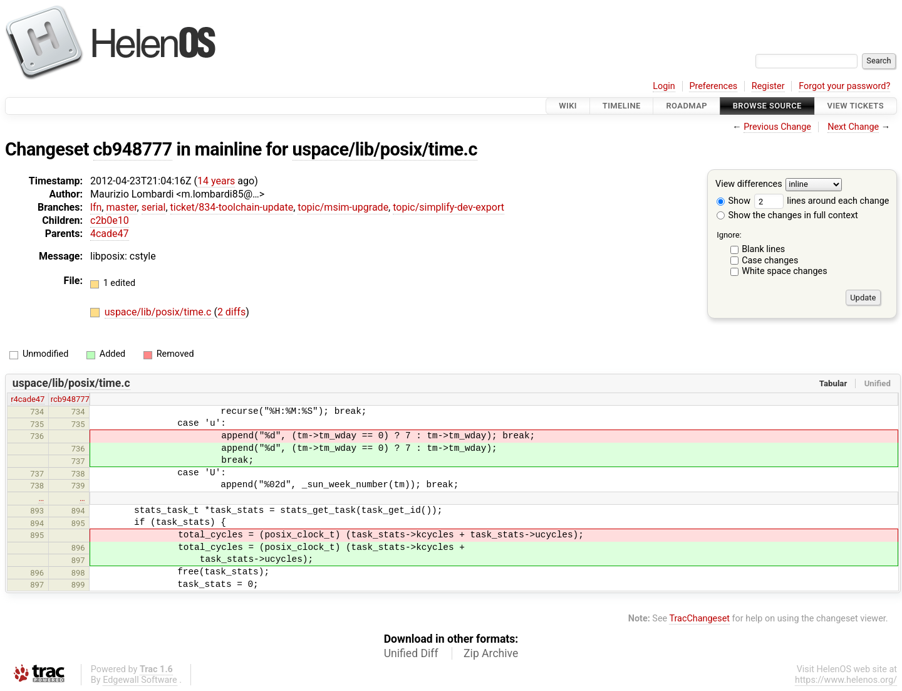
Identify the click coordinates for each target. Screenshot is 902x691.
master (121, 207)
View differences (748, 184)
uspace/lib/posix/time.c (385, 149)
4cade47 (109, 234)
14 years (216, 181)
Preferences (713, 86)
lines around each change (821, 201)
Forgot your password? (844, 86)
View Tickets (855, 105)
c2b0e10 (109, 220)
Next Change (853, 127)
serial (154, 207)
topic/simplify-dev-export (448, 207)
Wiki (568, 105)
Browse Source (767, 105)
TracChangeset (699, 618)
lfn (95, 207)
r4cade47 (27, 399)
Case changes (770, 260)
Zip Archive (491, 653)
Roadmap (686, 105)
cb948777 (132, 149)
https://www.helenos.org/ (846, 680)
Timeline (622, 105)
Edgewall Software (140, 680)
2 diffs (231, 312)
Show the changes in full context (787, 215)
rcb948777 (70, 399)
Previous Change (777, 127)
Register (768, 86)
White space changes (784, 271)
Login (664, 86)
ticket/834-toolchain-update (232, 207)
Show (733, 201)
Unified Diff (411, 653)
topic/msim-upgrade (343, 207)
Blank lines (763, 249)
